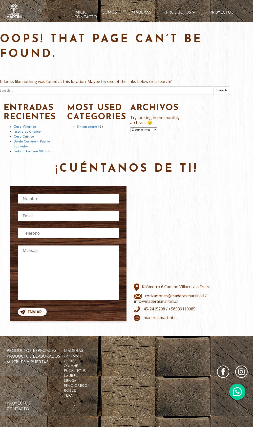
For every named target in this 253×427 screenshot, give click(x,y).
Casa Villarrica (25, 127)
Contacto (85, 17)
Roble (70, 391)
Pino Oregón (77, 386)
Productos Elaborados (33, 357)
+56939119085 (182, 309)
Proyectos (221, 13)
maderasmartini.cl (160, 317)
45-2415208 (154, 309)
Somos (109, 13)
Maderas (141, 13)
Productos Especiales (31, 351)
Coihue (71, 366)
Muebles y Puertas (27, 362)
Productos (180, 13)
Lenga (70, 381)
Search (221, 90)
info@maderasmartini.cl (156, 301)
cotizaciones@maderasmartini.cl (174, 296)
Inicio (80, 13)
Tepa (68, 396)
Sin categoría (87, 127)
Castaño (72, 356)
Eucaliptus (75, 371)
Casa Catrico (24, 137)
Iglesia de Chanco (27, 132)
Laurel (71, 376)
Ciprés (70, 361)
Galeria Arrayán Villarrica (33, 151)
